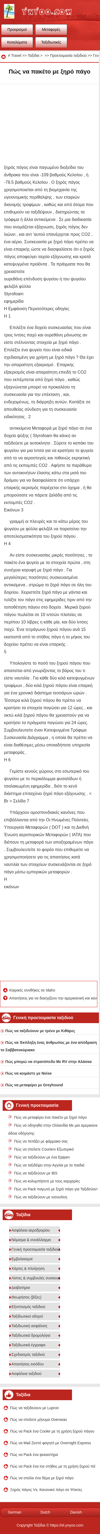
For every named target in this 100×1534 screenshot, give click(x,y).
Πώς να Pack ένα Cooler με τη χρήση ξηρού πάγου (52, 1431)
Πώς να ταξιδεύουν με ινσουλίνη (40, 1197)
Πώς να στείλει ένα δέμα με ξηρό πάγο (42, 1478)
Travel (16, 55)
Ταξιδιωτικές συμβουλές (51, 44)
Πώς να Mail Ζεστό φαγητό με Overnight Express (50, 1443)
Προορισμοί (17, 29)
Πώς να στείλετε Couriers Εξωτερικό (44, 1149)
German (15, 1512)
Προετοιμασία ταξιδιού (68, 55)
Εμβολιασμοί (22, 1259)
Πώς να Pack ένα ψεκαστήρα (34, 1454)
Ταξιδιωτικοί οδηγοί (27, 1316)
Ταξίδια (33, 55)
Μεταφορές (51, 29)
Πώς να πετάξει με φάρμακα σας (41, 1141)
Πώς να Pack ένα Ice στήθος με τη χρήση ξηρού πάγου (53, 1466)
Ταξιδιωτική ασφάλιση (29, 1326)
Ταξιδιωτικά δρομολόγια (30, 1335)
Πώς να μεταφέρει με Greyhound (34, 1085)
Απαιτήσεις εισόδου (27, 1364)
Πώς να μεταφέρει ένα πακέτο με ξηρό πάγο (50, 1117)
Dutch (45, 1512)
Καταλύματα (17, 42)
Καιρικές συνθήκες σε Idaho (32, 990)
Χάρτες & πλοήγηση (28, 1268)
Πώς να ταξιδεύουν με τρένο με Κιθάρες (40, 1031)
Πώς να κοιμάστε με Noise (28, 1073)
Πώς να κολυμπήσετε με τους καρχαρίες (47, 1181)
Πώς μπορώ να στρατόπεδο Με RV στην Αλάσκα (48, 1061)
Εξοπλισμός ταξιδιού (28, 1307)
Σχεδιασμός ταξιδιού (28, 1354)
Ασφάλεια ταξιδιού (26, 1373)
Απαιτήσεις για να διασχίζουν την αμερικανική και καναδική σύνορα (52, 998)
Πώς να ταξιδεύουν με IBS (35, 1173)
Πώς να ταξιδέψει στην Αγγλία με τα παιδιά (49, 1165)
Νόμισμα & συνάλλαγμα (31, 1240)
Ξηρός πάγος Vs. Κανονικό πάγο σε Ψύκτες (46, 1490)
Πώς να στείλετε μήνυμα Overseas (38, 1419)
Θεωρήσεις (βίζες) (26, 1297)
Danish (76, 1512)
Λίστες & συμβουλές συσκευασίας (39, 1278)
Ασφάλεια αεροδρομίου (30, 1230)
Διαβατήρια (20, 1287)
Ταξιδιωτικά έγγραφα (28, 1345)
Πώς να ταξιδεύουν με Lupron (34, 1408)
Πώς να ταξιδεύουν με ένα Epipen (42, 1157)
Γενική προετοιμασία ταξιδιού (35, 1249)
